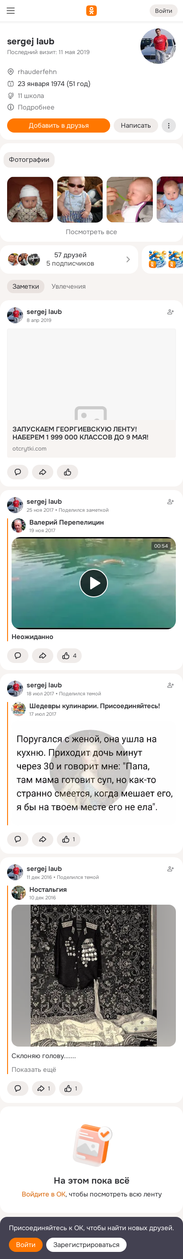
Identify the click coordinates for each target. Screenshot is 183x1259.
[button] (29, 160)
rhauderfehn (37, 71)
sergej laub (30, 41)
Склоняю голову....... (44, 1055)
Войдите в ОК (43, 1194)
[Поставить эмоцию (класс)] (67, 472)
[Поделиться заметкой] (42, 472)
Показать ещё (34, 1069)
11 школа (31, 95)
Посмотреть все (91, 231)
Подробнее (36, 107)
